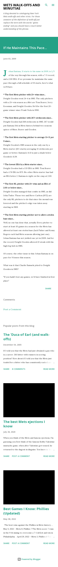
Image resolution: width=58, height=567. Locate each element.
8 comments (18, 369)
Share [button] (48, 288)
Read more (49, 369)
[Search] (46, 5)
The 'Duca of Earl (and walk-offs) (26, 336)
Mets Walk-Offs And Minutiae (21, 7)
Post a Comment (12, 309)
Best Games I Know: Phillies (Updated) (26, 510)
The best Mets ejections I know (24, 423)
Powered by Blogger (29, 559)
